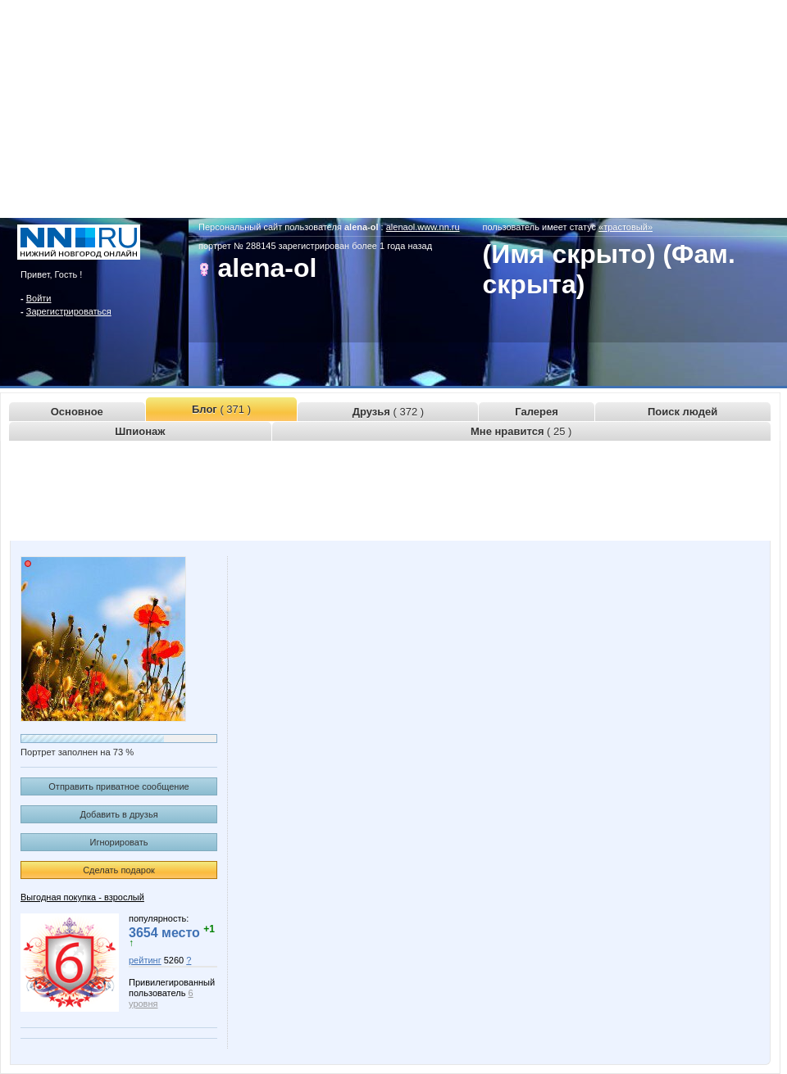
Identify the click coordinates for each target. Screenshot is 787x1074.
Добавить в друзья (118, 814)
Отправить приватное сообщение (118, 786)
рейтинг (145, 960)
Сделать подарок (119, 870)
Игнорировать (119, 842)
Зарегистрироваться (68, 311)
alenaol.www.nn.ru (423, 227)
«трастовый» (625, 227)
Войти (39, 298)
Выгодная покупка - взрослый (82, 897)
